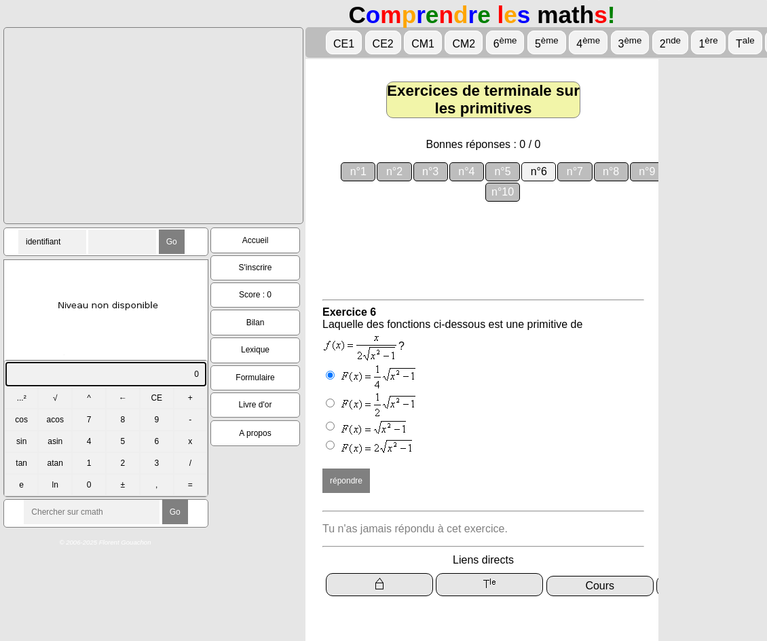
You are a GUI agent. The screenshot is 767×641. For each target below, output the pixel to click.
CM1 (422, 44)
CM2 (463, 44)
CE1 (343, 44)
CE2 (383, 44)
